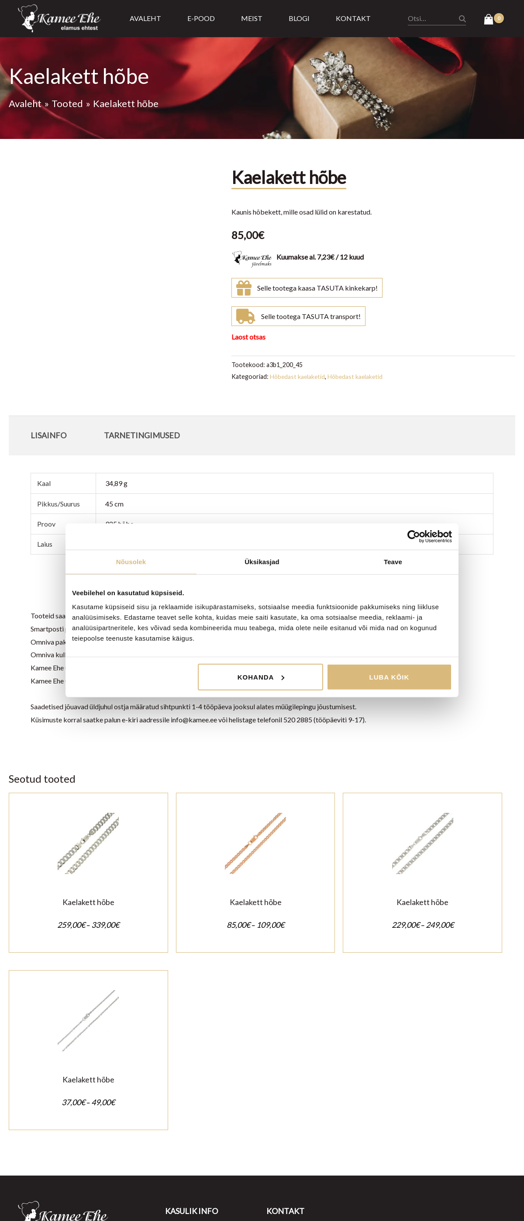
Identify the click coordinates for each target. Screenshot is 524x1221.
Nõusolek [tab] (131, 561)
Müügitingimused (191, 1059)
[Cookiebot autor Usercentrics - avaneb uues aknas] (414, 536)
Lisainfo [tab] (48, 435)
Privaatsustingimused (197, 1072)
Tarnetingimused (190, 1099)
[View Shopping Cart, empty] (493, 20)
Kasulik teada (185, 1124)
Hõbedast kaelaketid (298, 376)
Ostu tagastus (186, 1086)
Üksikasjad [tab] (262, 561)
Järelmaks (180, 1111)
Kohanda (261, 676)
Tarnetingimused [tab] (142, 435)
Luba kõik (389, 676)
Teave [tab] (393, 561)
